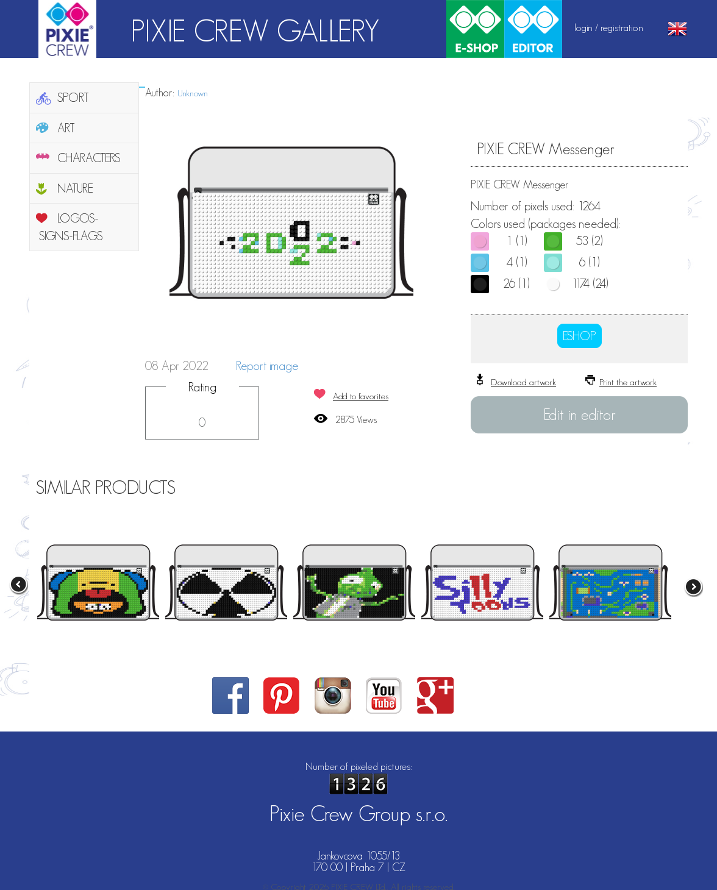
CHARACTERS (89, 158)
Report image (267, 365)
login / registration (608, 27)
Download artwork (523, 382)
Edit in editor (579, 414)
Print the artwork (628, 382)
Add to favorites (360, 396)
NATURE (75, 188)
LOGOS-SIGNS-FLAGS (71, 227)
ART (66, 128)
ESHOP (579, 336)
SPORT (73, 97)
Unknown (192, 93)
